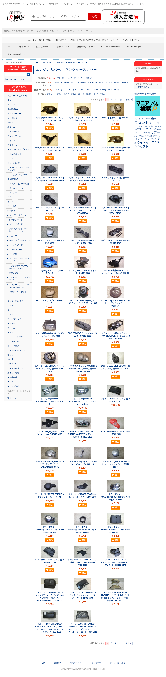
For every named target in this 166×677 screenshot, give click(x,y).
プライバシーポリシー (119, 663)
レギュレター (151, 136)
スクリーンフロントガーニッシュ (19, 278)
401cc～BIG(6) (113, 90)
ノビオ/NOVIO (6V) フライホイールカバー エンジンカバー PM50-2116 (115, 464)
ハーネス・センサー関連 (18, 184)
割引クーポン (13, 398)
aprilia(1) (117, 82)
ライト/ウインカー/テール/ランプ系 (18, 168)
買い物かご (149, 63)
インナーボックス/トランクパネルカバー (19, 286)
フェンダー (12, 193)
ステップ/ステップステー (18, 149)
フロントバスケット (18, 292)
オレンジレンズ (144, 126)
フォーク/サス (13, 131)
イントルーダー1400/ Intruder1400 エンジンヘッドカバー (50, 401)
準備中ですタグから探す (145, 94)
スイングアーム (14, 136)
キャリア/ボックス (15, 301)
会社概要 (57, 663)
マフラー (11, 355)
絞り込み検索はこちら (14, 79)
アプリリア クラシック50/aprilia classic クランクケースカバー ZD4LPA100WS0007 (82, 369)
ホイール (11, 127)
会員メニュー (63, 46)
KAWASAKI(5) (81, 82)
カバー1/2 (11, 202)
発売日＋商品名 (99, 94)
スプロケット (13, 145)
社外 (153, 118)
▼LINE (10, 382)
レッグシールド (16, 220)
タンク (10, 158)
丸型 (152, 126)
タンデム (11, 328)
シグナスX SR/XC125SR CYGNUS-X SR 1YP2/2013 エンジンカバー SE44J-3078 (115, 562)
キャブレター (13, 118)
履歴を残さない (144, 87)
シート (10, 305)
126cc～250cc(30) (84, 90)
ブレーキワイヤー (146, 129)
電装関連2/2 (12, 179)
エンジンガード (16, 249)
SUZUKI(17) (92, 82)
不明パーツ (12, 364)
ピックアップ (71, 78)
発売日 (67, 94)
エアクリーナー (14, 113)
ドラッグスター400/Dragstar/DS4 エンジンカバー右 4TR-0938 (115, 497)
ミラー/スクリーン (15, 188)
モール (10, 296)
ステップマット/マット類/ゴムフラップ (19, 230)
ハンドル (11, 314)
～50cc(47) (58, 90)
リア (154, 132)
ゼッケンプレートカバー (19, 240)
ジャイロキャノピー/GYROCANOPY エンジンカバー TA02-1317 (115, 530)
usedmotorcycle (134, 46)
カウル (10, 197)
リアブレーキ (13, 341)
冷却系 (10, 122)
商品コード (51, 94)
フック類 (13, 254)
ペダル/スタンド (14, 154)
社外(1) (49, 85)
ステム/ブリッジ (14, 319)
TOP (8, 46)
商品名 (60, 94)
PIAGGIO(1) (126, 82)
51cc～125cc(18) (70, 90)
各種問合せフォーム (85, 46)
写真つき (89, 78)
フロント (141, 123)
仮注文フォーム (43, 46)
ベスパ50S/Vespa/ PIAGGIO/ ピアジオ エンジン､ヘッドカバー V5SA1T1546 (115, 210)
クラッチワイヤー (151, 139)
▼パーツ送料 (13, 386)
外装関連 (47, 62)
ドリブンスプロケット (142, 133)
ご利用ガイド (23, 46)
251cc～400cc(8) (100, 90)
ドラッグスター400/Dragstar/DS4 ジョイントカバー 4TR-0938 (82, 530)
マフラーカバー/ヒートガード (19, 259)
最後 (128, 99)
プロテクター (15, 273)
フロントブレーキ (15, 337)
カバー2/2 (11, 206)
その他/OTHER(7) (105, 82)
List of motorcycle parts (16, 54)
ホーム (37, 62)
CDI (158, 119)
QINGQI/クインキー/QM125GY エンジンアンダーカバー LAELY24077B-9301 (49, 464)
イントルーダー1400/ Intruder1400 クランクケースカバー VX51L (82, 401)
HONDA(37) (57, 82)
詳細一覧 (60, 78)
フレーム (11, 100)
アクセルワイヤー (142, 119)
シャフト (11, 140)
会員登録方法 (95, 663)
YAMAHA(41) (68, 82)
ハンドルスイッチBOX (17, 175)
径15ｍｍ (157, 129)
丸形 (143, 136)
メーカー (80, 78)
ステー (10, 332)
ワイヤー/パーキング (16, 350)
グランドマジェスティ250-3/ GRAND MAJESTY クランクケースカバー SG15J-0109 (82, 434)
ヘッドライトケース (18, 215)
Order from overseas (111, 46)
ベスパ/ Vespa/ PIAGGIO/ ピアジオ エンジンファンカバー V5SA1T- (115, 303)
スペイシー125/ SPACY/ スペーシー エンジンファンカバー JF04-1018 (49, 369)
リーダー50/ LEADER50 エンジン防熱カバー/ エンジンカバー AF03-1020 (82, 562)
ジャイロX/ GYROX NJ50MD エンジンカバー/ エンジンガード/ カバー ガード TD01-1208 (82, 595)
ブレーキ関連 (13, 346)
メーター (11, 323)
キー (9, 310)
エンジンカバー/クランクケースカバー (71, 62)
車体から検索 (13, 373)
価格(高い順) (87, 94)
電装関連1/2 (12, 109)
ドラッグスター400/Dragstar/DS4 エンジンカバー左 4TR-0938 (50, 530)
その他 (10, 359)
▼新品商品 (12, 377)
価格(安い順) (76, 94)
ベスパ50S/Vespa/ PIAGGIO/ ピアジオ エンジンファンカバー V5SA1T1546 (82, 210)
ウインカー (144, 142)
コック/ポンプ (13, 163)
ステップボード (16, 224)
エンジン (11, 104)
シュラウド (14, 236)
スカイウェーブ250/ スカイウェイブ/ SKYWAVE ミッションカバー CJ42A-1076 (115, 336)
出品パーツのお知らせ (17, 95)
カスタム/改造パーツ (16, 368)
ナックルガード (16, 245)
